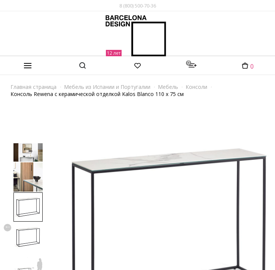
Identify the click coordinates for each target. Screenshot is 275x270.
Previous (7, 227)
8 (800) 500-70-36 (137, 6)
